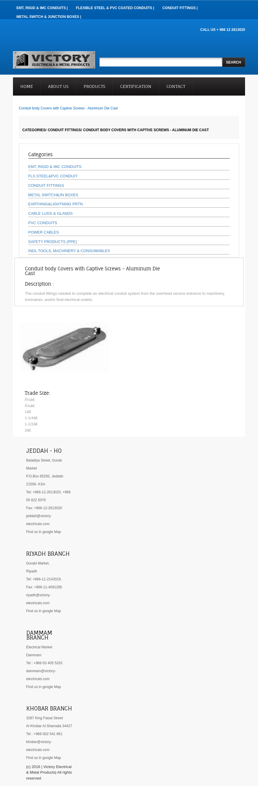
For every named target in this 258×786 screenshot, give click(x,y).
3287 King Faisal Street (44, 718)
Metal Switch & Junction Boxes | (48, 17)
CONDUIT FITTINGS (46, 185)
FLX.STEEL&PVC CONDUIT (52, 176)
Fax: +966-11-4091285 (44, 587)
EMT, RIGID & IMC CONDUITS (55, 166)
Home (26, 86)
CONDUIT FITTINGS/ (65, 130)
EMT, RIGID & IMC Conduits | (42, 8)
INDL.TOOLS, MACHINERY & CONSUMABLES (69, 251)
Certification (135, 86)
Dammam (34, 655)
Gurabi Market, (37, 563)
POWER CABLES (43, 232)
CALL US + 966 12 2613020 (222, 30)
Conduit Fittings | (179, 8)
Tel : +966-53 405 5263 (44, 663)
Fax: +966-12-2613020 (44, 508)
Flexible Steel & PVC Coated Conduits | (115, 8)
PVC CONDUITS (42, 223)
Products (94, 86)
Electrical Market (39, 647)
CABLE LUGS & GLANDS (50, 213)
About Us (58, 86)
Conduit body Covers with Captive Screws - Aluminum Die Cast (146, 130)
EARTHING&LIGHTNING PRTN (55, 204)
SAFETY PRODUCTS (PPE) (52, 241)
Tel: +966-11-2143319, (44, 579)
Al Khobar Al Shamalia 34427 (49, 726)
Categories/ (34, 130)
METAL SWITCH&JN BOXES (53, 195)
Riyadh (31, 571)
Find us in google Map (43, 532)
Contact (175, 86)
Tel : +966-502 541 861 (44, 734)
